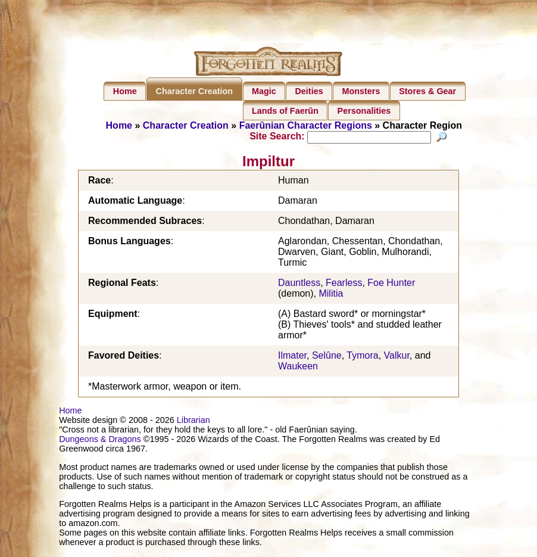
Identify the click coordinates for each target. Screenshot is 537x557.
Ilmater (292, 357)
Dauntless (299, 284)
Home (125, 91)
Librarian (193, 422)
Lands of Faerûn (285, 111)
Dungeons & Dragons (100, 441)
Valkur (397, 357)
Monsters (361, 91)
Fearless (344, 284)
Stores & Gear (427, 91)
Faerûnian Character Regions (305, 125)
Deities (309, 91)
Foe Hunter (391, 284)
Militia (331, 295)
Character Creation (194, 91)
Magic (264, 91)
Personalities (364, 111)
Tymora (362, 357)
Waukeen (298, 368)
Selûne (327, 357)
